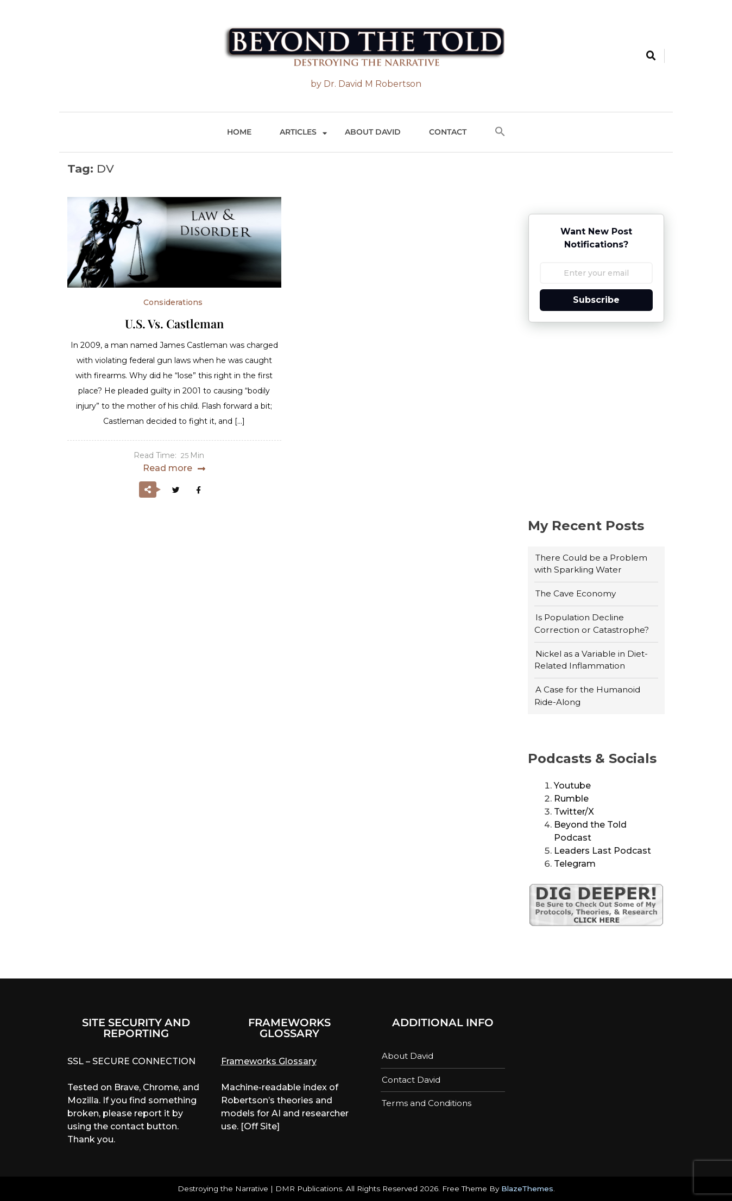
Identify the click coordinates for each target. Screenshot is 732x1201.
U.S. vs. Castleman (174, 323)
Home (239, 132)
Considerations (173, 302)
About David (373, 132)
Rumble (571, 798)
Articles (298, 132)
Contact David (411, 1080)
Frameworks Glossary (269, 1061)
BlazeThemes (527, 1188)
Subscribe (596, 300)
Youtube (572, 785)
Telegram (575, 864)
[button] (500, 132)
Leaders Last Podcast (602, 851)
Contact (447, 132)
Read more (167, 468)
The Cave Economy (575, 593)
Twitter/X (574, 811)
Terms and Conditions (426, 1103)
